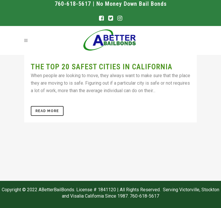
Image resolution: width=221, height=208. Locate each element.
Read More (47, 111)
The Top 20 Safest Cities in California (101, 66)
